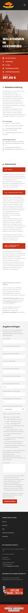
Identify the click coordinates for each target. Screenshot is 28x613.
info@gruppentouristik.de (12, 566)
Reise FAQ (4, 525)
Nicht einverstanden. (18, 608)
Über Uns (4, 521)
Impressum (5, 536)
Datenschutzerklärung (8, 533)
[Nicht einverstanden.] (26, 608)
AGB (3, 529)
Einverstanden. (8, 608)
